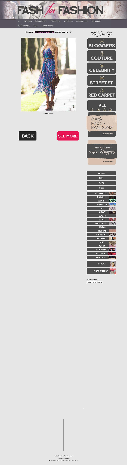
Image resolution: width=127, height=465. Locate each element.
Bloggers (28, 21)
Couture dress (41, 21)
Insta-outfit (96, 21)
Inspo (35, 26)
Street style (55, 21)
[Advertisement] (98, 348)
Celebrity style (82, 21)
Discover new (47, 26)
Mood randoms (23, 26)
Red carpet (68, 21)
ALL (19, 21)
